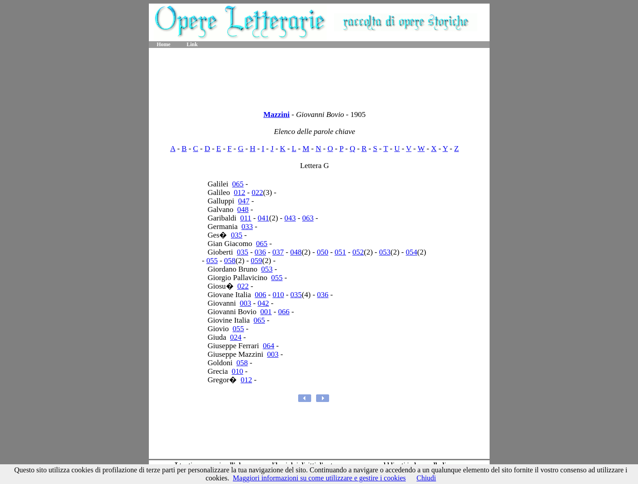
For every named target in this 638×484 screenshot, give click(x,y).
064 (268, 345)
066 (284, 311)
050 (323, 252)
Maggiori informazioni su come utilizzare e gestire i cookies (319, 478)
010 (278, 294)
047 (244, 201)
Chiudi (426, 478)
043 (290, 218)
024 (236, 337)
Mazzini (276, 114)
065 (238, 184)
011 (246, 218)
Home (164, 44)
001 (266, 311)
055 (212, 260)
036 (260, 252)
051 (340, 252)
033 (247, 226)
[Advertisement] (319, 76)
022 (257, 192)
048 (243, 209)
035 (237, 235)
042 (263, 303)
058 (230, 260)
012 (240, 192)
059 (256, 260)
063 (308, 218)
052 (358, 252)
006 (260, 294)
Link (192, 44)
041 (263, 218)
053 (385, 252)
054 (411, 252)
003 (246, 303)
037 (278, 252)
